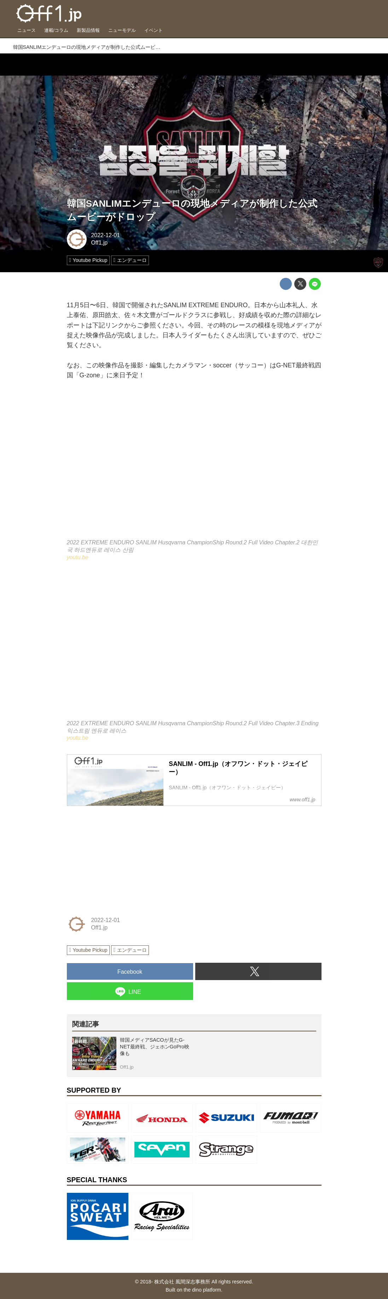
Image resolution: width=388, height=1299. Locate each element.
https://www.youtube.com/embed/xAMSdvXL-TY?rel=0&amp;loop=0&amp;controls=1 (194, 464)
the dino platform (202, 1290)
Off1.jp (99, 243)
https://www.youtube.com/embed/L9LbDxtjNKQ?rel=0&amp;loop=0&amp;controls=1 (194, 645)
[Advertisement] (120, 856)
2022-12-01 (105, 235)
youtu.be (77, 557)
